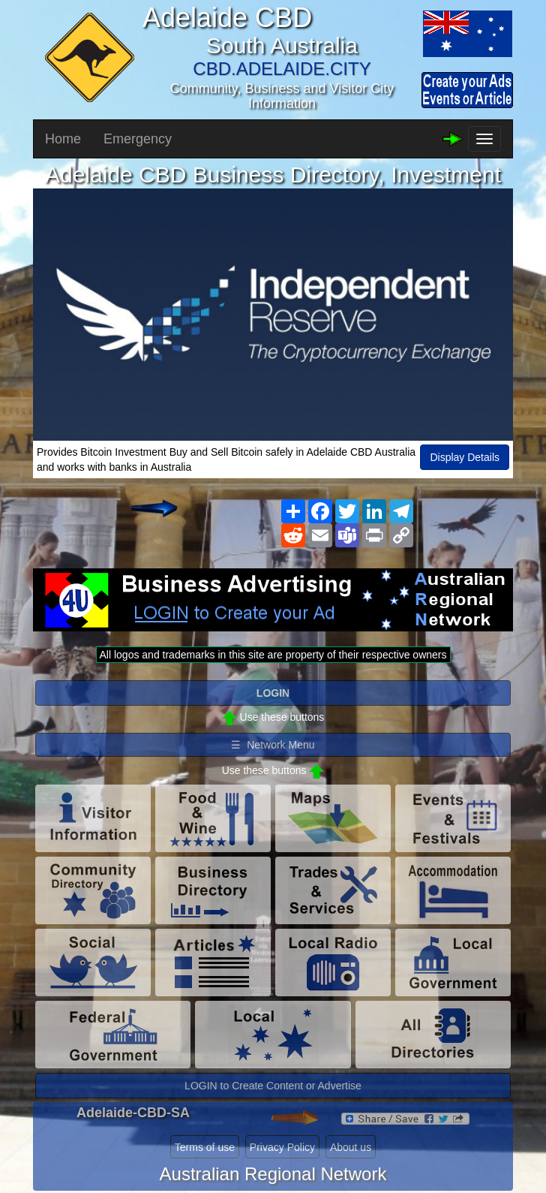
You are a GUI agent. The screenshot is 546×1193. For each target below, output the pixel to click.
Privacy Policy (282, 1147)
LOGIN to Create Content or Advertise (273, 1086)
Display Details (465, 457)
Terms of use (205, 1147)
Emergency (138, 138)
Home (63, 138)
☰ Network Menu (272, 745)
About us (350, 1147)
